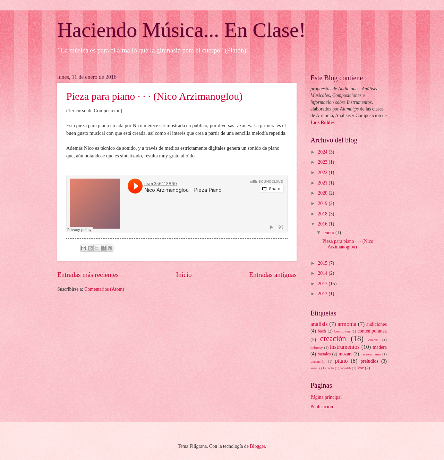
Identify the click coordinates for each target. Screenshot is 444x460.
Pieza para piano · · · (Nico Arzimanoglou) (154, 96)
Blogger (257, 446)
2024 (323, 152)
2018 (323, 213)
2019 (323, 203)
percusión (317, 361)
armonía (347, 324)
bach (322, 331)
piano (341, 361)
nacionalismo (371, 354)
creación (333, 338)
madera (380, 347)
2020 (323, 193)
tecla (330, 368)
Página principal (326, 397)
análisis (319, 324)
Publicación (321, 406)
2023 (323, 162)
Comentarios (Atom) (104, 289)
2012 (323, 293)
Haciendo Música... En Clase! (181, 29)
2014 (323, 273)
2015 (323, 263)
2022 (323, 172)
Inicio (184, 274)
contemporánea (372, 331)
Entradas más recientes (88, 274)
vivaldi (345, 368)
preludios (369, 361)
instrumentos (345, 347)
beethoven (342, 331)
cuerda (373, 340)
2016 (323, 224)
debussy (316, 347)
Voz (360, 367)
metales (324, 354)
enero (329, 232)
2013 (323, 283)
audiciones (376, 324)
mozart (345, 353)
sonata (315, 368)
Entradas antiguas (273, 274)
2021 (323, 183)
